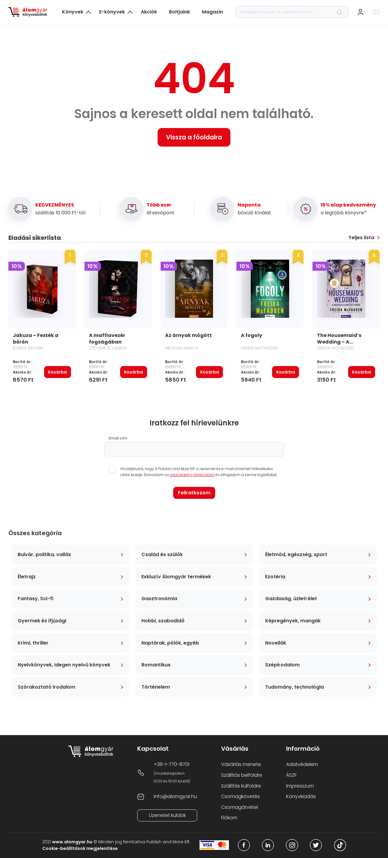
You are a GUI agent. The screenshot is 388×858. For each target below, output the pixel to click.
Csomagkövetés (240, 796)
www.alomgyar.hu (72, 842)
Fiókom (229, 817)
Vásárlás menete (241, 764)
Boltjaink (179, 11)
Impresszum (300, 785)
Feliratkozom (194, 492)
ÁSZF (291, 775)
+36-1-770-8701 (171, 764)
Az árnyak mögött (188, 335)
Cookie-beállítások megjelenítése (80, 848)
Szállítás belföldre (241, 775)
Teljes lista (361, 237)
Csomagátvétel (239, 807)
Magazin (212, 11)
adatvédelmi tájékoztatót (192, 474)
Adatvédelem (302, 764)
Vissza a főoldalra (194, 137)
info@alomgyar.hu (175, 796)
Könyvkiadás (301, 796)
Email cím (118, 438)
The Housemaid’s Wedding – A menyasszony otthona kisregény (341, 345)
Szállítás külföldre (241, 785)
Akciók (149, 11)
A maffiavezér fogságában (107, 338)
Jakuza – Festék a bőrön (35, 338)
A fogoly (251, 335)
